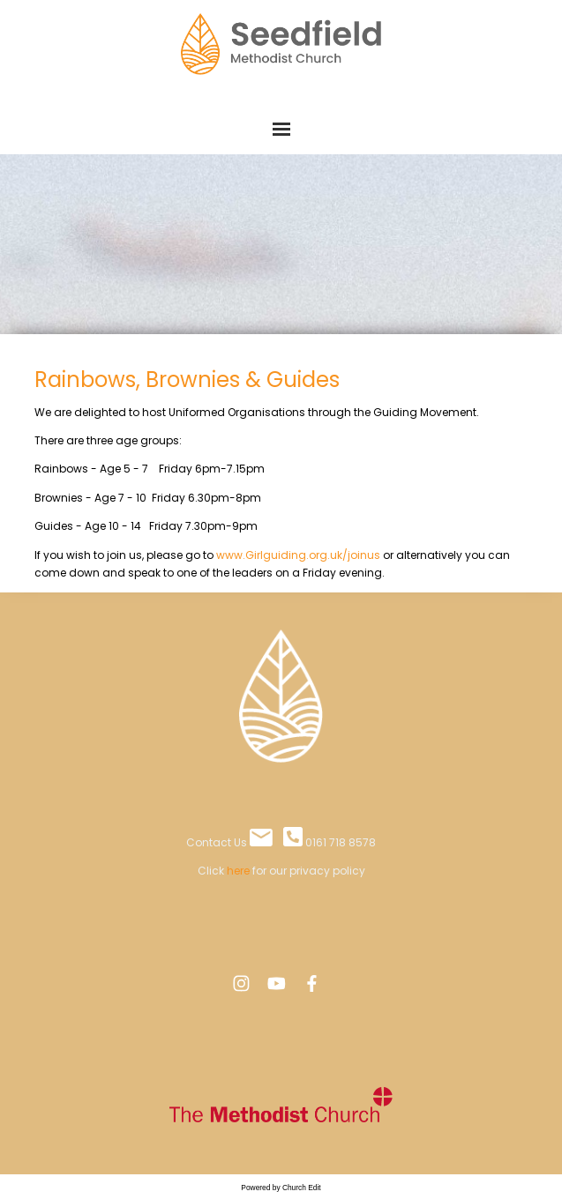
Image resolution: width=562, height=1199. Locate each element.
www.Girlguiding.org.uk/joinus (299, 554)
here (238, 870)
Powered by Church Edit (280, 1187)
